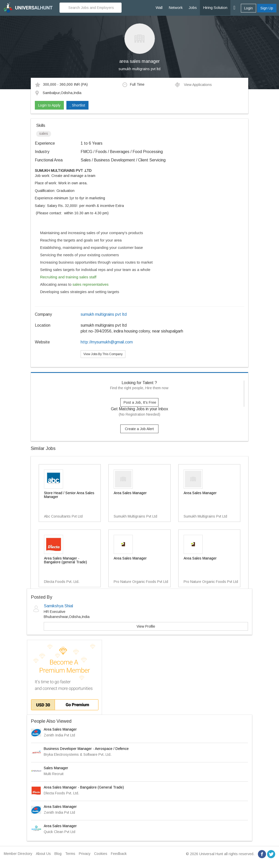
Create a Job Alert (139, 429)
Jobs (193, 7)
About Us (43, 854)
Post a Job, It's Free (140, 402)
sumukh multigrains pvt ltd (139, 69)
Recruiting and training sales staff (68, 277)
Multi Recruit (54, 774)
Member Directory (18, 854)
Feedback (119, 854)
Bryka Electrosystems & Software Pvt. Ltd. (77, 754)
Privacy (85, 854)
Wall (159, 7)
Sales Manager (56, 768)
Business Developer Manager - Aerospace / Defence (86, 749)
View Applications (193, 85)
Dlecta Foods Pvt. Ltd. (61, 793)
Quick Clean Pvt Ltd (59, 832)
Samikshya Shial (58, 606)
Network (176, 7)
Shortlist (77, 105)
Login (248, 8)
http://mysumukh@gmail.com (107, 342)
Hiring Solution (215, 7)
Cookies (100, 854)
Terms (70, 854)
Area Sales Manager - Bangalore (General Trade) (84, 787)
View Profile (146, 626)
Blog (58, 854)
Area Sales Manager (60, 729)
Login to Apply (49, 105)
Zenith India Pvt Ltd (59, 735)
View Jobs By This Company (103, 354)
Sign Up (266, 8)
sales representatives (90, 284)
